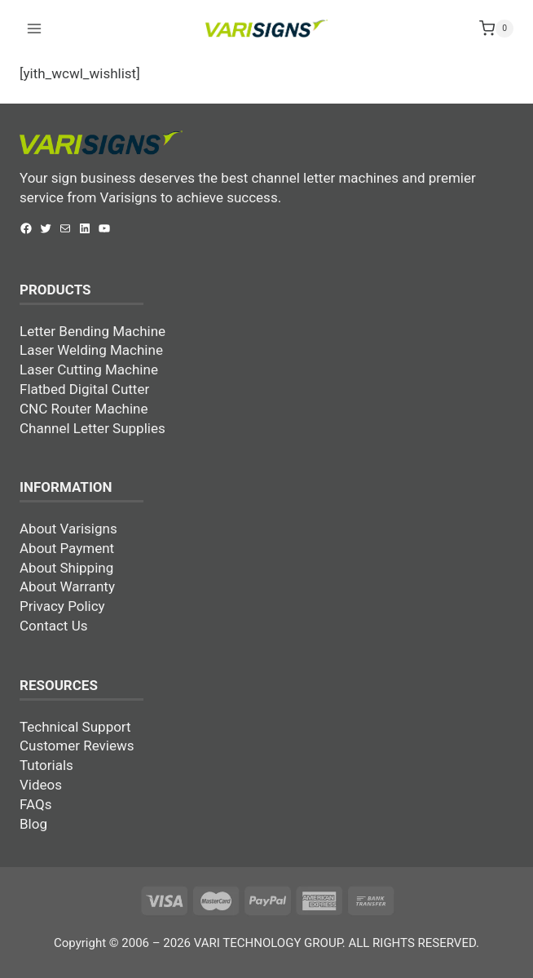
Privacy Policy (62, 606)
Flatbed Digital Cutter (84, 389)
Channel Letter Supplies (92, 428)
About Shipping (66, 568)
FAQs (35, 804)
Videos (41, 785)
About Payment (67, 548)
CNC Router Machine (84, 408)
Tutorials (46, 765)
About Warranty (67, 586)
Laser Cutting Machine (89, 369)
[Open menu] (35, 28)
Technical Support (75, 727)
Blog (33, 824)
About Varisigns (68, 528)
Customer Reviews (77, 745)
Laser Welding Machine (91, 350)
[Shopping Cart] (496, 29)
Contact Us (53, 625)
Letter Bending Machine (92, 331)
